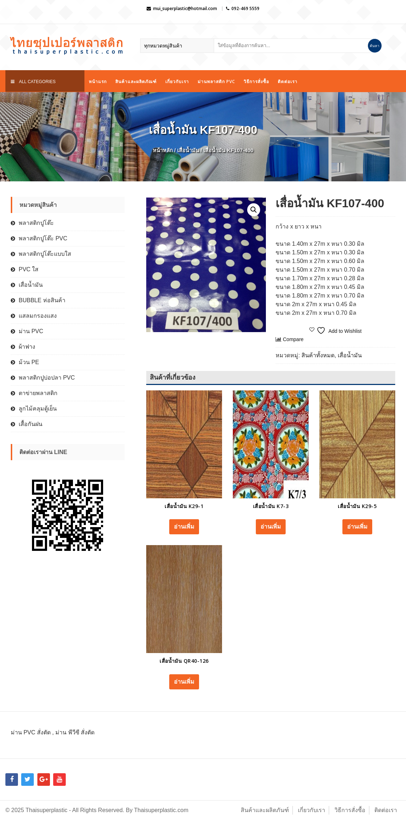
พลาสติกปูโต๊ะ (36, 223)
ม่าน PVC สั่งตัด (31, 732)
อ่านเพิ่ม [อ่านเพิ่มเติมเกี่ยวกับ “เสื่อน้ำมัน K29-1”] (184, 527)
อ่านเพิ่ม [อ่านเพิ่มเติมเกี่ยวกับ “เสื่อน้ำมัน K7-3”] (270, 527)
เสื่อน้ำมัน (188, 150)
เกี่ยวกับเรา (177, 81)
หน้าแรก (98, 81)
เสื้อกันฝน (30, 424)
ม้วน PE (29, 362)
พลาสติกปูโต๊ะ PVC (43, 238)
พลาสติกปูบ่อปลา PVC (47, 378)
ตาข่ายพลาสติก (38, 393)
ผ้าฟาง (27, 347)
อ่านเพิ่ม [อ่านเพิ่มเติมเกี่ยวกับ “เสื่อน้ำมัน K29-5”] (357, 527)
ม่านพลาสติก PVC (216, 81)
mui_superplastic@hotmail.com (185, 8)
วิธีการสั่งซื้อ (256, 81)
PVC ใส (28, 269)
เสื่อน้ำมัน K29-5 (357, 506)
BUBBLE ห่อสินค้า (42, 300)
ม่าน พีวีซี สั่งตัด (74, 732)
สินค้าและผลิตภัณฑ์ (136, 81)
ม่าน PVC (31, 331)
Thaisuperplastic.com (161, 810)
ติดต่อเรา (287, 81)
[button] (253, 209)
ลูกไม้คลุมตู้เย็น (38, 409)
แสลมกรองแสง (38, 316)
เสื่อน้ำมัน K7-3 (271, 506)
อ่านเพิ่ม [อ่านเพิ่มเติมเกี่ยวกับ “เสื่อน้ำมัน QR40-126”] (184, 682)
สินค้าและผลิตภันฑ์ (265, 810)
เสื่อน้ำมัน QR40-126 (184, 660)
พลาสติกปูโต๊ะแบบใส (45, 254)
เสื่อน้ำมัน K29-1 (184, 506)
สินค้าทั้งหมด (318, 355)
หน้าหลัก (163, 150)
